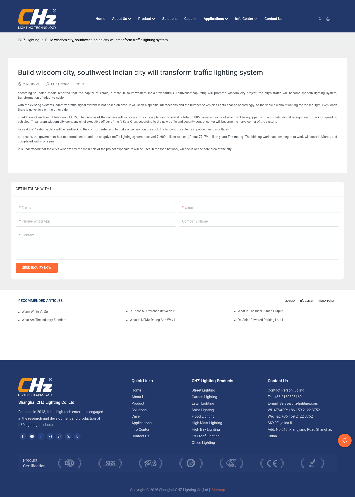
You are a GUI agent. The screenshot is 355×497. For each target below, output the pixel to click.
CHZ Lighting (28, 40)
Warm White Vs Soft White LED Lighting (35, 311)
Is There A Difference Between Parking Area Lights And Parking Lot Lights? (152, 311)
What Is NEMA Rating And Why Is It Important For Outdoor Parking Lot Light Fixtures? (152, 320)
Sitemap (218, 490)
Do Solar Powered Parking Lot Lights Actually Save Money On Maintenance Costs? (260, 320)
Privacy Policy (326, 300)
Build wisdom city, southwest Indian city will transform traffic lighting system (106, 40)
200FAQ (290, 300)
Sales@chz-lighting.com (298, 403)
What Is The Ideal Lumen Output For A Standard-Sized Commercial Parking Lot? (260, 311)
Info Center (306, 300)
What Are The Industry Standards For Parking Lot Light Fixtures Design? (44, 320)
